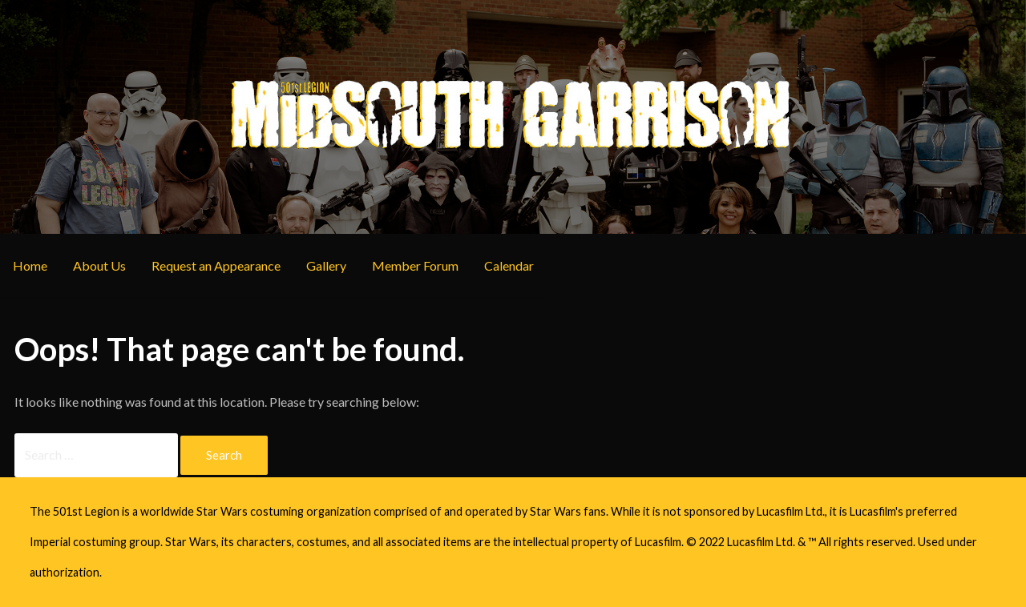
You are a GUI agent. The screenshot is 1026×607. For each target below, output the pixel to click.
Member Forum (415, 265)
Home (30, 265)
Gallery (326, 265)
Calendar (509, 265)
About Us (99, 265)
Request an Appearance (216, 265)
